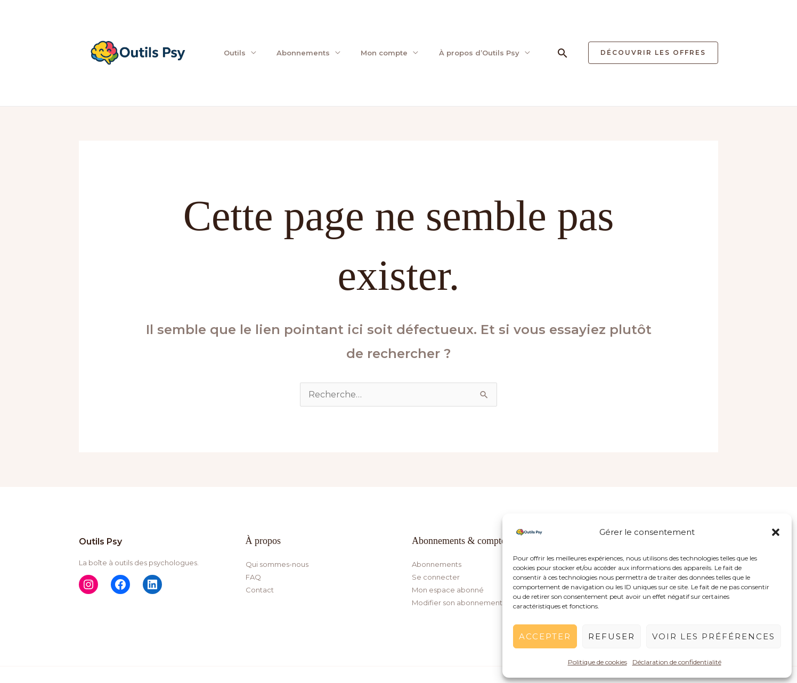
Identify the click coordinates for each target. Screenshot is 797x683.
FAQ (253, 577)
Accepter (545, 636)
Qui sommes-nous (277, 564)
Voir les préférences (713, 636)
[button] (775, 532)
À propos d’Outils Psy (475, 52)
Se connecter (436, 577)
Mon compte (381, 52)
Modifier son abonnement (457, 602)
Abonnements (301, 52)
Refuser (611, 636)
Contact (260, 590)
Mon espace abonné (448, 590)
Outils (233, 52)
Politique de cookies (597, 662)
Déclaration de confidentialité (676, 662)
